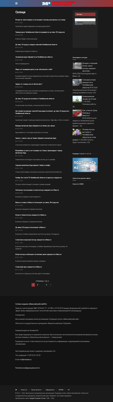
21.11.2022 (19, 269)
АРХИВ (61, 390)
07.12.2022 (19, 230)
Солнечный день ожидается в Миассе (28, 267)
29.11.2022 (19, 257)
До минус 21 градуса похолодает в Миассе (30, 227)
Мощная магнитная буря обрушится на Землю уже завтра (35, 126)
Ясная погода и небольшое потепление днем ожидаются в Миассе (38, 254)
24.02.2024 (19, 128)
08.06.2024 (19, 87)
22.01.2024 (19, 141)
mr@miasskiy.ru (26, 359)
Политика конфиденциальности (27, 368)
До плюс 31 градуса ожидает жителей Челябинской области (36, 44)
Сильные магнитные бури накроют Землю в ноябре (32, 165)
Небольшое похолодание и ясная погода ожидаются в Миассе (37, 190)
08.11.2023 (19, 168)
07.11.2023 (19, 180)
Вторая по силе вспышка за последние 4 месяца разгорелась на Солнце (40, 20)
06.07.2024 (19, 47)
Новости (24, 390)
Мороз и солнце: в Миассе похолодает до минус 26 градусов (37, 202)
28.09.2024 (19, 35)
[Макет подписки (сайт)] (85, 165)
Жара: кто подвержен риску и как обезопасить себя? (33, 69)
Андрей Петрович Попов (37, 398)
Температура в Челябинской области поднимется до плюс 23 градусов (40, 32)
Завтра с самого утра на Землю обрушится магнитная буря (35, 138)
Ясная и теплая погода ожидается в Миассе (30, 215)
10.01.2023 (19, 205)
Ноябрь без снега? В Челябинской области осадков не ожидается (38, 178)
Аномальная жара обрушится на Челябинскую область (34, 57)
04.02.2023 (19, 193)
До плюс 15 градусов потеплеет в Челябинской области (34, 99)
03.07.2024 (19, 60)
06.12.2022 (19, 242)
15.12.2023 (19, 155)
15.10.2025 (19, 22)
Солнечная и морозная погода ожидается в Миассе (33, 240)
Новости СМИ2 (78, 184)
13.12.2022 (19, 218)
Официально (50, 390)
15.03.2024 (19, 116)
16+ (68, 390)
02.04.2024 (19, 101)
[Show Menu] (16, 3)
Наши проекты (36, 390)
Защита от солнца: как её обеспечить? (28, 84)
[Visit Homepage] (58, 3)
